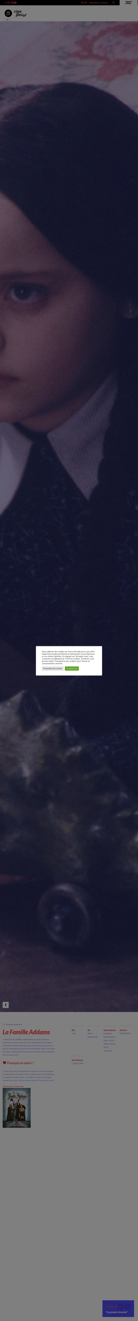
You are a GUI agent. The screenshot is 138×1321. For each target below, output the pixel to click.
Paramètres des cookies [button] (52, 670)
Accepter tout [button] (71, 670)
